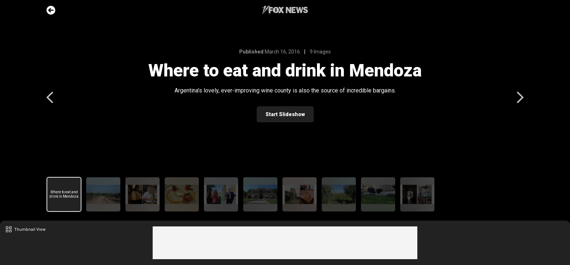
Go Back (51, 10)
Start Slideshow (285, 114)
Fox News (285, 10)
